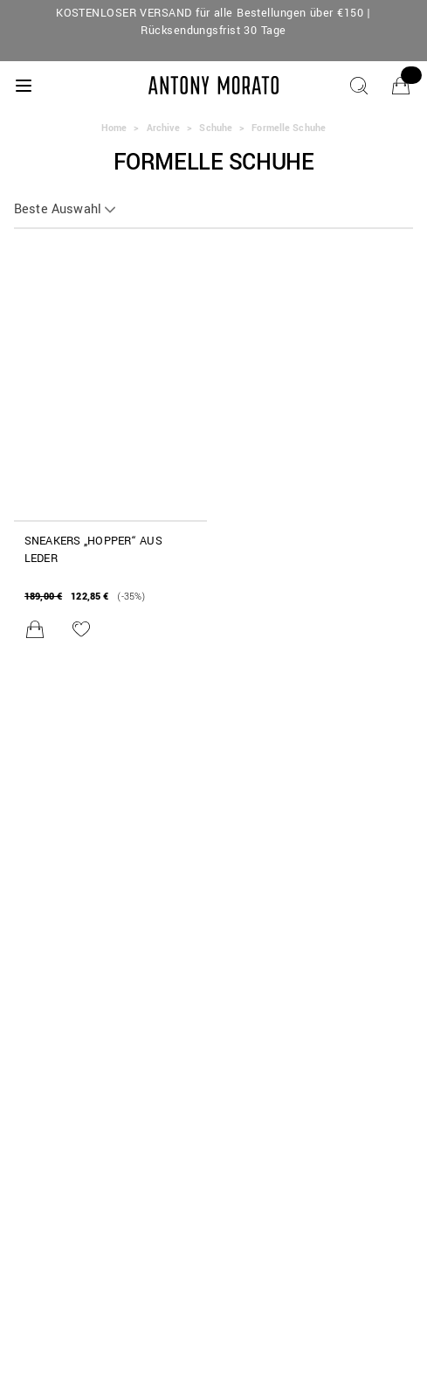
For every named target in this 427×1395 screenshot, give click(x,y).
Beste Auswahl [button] (57, 210)
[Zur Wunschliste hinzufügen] (81, 629)
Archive (164, 128)
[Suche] (359, 86)
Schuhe (215, 128)
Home (114, 128)
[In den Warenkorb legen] (35, 629)
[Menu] (23, 85)
